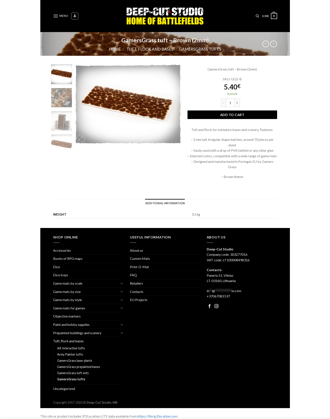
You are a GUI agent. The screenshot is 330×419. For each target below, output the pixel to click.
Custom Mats (140, 258)
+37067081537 (218, 296)
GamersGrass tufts (200, 49)
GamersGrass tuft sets (73, 373)
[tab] (165, 203)
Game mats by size (67, 292)
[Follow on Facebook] (210, 306)
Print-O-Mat (139, 267)
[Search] (257, 16)
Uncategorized (64, 389)
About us (136, 250)
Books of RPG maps (68, 258)
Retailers (136, 283)
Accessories (62, 250)
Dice (56, 267)
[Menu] (60, 16)
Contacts (136, 292)
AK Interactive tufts (71, 348)
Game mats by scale (67, 283)
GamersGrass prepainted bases (78, 367)
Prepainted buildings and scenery (77, 333)
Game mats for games (69, 308)
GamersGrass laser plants (74, 360)
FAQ (133, 275)
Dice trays (60, 275)
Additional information (165, 203)
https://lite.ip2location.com (157, 416)
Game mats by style (67, 300)
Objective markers (67, 316)
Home (115, 49)
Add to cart (232, 115)
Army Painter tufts (70, 354)
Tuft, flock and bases (149, 49)
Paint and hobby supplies (71, 324)
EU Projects (138, 300)
